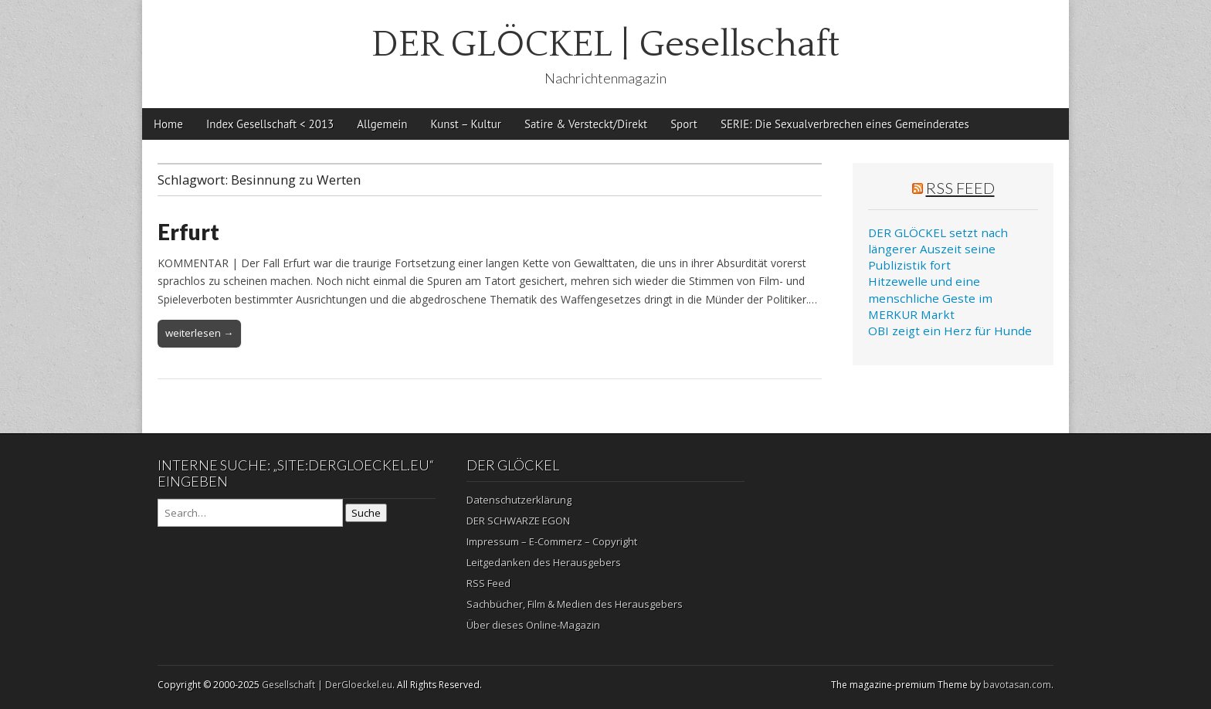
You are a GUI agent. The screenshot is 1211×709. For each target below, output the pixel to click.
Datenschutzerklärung (519, 500)
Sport (683, 124)
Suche (366, 513)
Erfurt (188, 232)
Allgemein (382, 124)
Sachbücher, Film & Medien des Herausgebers (574, 604)
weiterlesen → (199, 333)
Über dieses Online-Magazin (533, 625)
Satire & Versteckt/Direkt (585, 124)
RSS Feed (960, 187)
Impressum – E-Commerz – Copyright (551, 541)
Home (168, 124)
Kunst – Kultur (466, 124)
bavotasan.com (1017, 684)
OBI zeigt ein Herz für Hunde (950, 330)
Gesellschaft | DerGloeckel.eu (327, 684)
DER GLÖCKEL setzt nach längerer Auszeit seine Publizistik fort (938, 249)
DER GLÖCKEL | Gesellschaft (605, 44)
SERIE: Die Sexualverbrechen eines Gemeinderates (845, 124)
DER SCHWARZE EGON (518, 521)
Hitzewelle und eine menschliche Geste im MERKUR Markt (930, 297)
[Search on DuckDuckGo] (250, 513)
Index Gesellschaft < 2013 (270, 124)
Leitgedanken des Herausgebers (543, 562)
